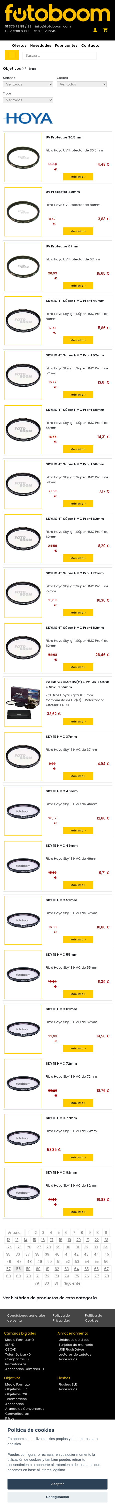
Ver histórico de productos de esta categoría (50, 1298)
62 (57, 1268)
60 (38, 1268)
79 (36, 1283)
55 (97, 1261)
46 (8, 1261)
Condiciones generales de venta (26, 1318)
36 (18, 1254)
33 (96, 1247)
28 (48, 1247)
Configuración (57, 1497)
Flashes (64, 1378)
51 (58, 1261)
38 (37, 1254)
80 (46, 1283)
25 (20, 1247)
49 (39, 1261)
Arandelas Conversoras (24, 1408)
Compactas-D (17, 1359)
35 (8, 1254)
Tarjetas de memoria (76, 1344)
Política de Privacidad (61, 1318)
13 (17, 1239)
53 (77, 1261)
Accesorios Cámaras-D (24, 1369)
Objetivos (12, 1378)
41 (66, 1254)
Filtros (30, 68)
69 (18, 1276)
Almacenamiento (73, 1333)
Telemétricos (16, 1399)
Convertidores (17, 1413)
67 (106, 1268)
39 (47, 1254)
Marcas (9, 77)
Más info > (78, 177)
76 (86, 1276)
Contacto (90, 45)
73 (57, 1276)
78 (106, 1276)
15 (34, 1239)
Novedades (40, 45)
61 (47, 1268)
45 (106, 1254)
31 (77, 1247)
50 (50, 1261)
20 (78, 1239)
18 (60, 1239)
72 (47, 1276)
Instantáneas (15, 1364)
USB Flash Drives (72, 1349)
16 (43, 1239)
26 (29, 1247)
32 (86, 1247)
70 (28, 1276)
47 (19, 1261)
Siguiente (72, 1283)
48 (29, 1261)
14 (26, 1239)
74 (66, 1276)
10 (98, 1232)
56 (106, 1261)
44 (96, 1254)
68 (8, 1276)
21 (87, 1239)
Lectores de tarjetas (75, 1354)
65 (86, 1268)
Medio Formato (17, 1384)
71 (38, 1276)
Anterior (15, 1232)
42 (76, 1254)
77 (96, 1276)
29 (58, 1247)
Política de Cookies (93, 1318)
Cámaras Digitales (20, 1333)
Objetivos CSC (16, 1394)
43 (86, 1254)
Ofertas (19, 45)
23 (106, 1239)
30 (68, 1247)
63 (66, 1268)
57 (8, 1268)
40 (57, 1254)
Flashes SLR (68, 1384)
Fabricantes (66, 45)
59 (28, 1268)
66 (96, 1268)
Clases (62, 77)
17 (52, 1239)
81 (56, 1283)
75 (77, 1276)
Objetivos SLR (16, 1389)
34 (105, 1247)
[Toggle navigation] (12, 55)
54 (87, 1261)
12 (8, 1239)
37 (28, 1254)
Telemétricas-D (18, 1354)
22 (97, 1239)
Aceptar (57, 1484)
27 (39, 1247)
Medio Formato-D (19, 1339)
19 (69, 1239)
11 (106, 1232)
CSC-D (10, 1349)
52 (68, 1261)
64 (76, 1268)
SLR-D (9, 1344)
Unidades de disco (74, 1339)
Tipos (7, 93)
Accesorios (68, 1359)
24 (10, 1247)
